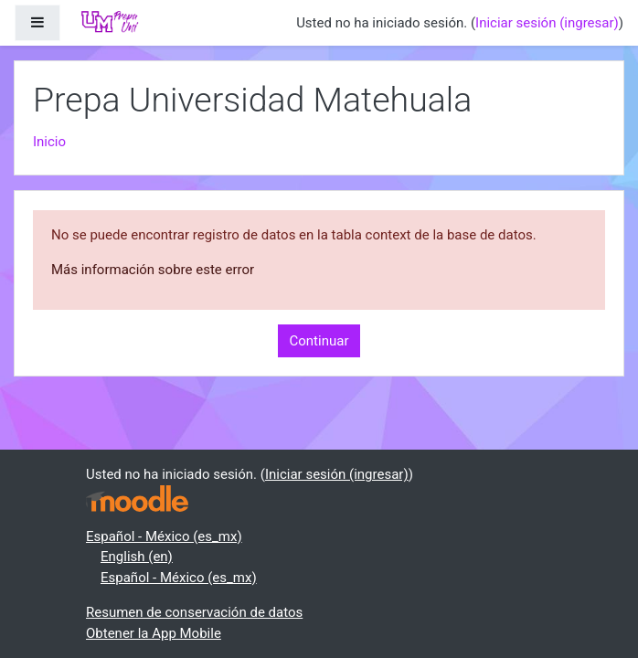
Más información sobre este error (152, 269)
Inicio (49, 141)
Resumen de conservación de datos (194, 612)
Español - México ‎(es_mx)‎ (164, 536)
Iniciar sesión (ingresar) (547, 23)
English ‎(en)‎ (137, 556)
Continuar (319, 341)
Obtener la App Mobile (153, 633)
